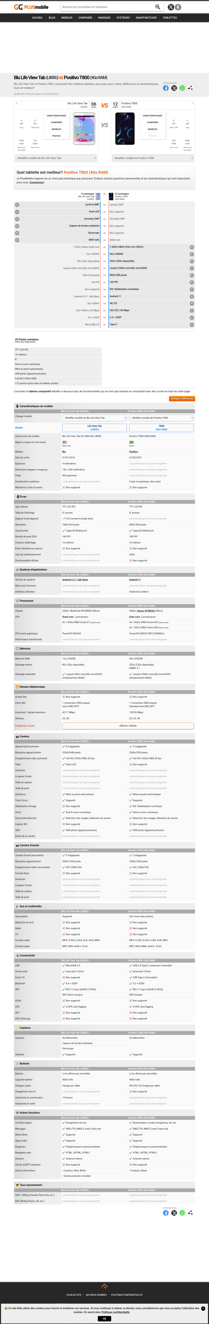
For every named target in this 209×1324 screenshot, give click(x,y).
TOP (104, 1287)
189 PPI (152, 282)
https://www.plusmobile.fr (32, 7)
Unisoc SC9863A (146, 611)
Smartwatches (146, 17)
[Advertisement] (104, 47)
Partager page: (190, 88)
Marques (104, 17)
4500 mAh (57, 240)
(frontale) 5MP (57, 219)
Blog (52, 17)
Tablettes (170, 17)
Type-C (152, 325)
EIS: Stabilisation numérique (152, 289)
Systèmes (123, 17)
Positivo (133, 451)
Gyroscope (57, 233)
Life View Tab (94, 428)
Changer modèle (23, 416)
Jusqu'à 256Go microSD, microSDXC (152, 268)
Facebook (178, 7)
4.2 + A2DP (152, 318)
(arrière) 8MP (57, 205)
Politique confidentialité (126, 1295)
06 (93, 105)
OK (104, 1318)
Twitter (174, 88)
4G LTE (152, 303)
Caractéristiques (56, 115)
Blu (64, 451)
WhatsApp (182, 88)
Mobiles (66, 17)
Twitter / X (171, 7)
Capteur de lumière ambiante (57, 226)
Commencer (36, 182)
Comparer (85, 17)
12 (115, 105)
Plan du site (74, 1295)
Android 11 (152, 296)
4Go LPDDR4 (152, 254)
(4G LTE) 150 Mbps (152, 311)
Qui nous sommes (96, 1295)
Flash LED (57, 212)
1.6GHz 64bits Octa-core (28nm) (152, 247)
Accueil (37, 17)
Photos (56, 136)
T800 (161, 428)
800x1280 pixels (152, 275)
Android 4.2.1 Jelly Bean (75, 579)
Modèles (56, 129)
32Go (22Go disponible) (152, 261)
